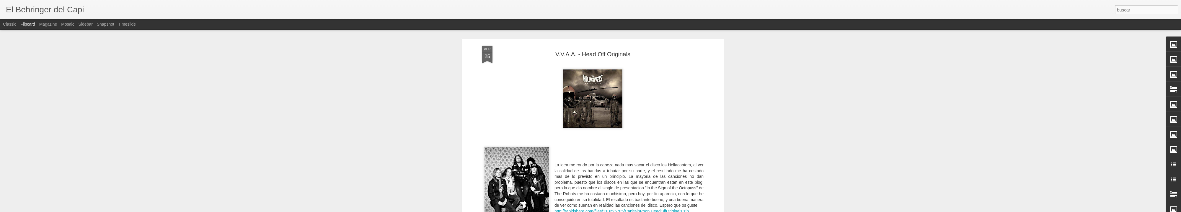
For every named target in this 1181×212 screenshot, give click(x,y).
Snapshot (105, 24)
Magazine (48, 24)
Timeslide (127, 24)
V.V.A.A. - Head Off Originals (592, 31)
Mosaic (67, 24)
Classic (9, 24)
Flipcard (27, 24)
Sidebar (86, 24)
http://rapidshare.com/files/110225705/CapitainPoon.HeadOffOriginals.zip (621, 188)
